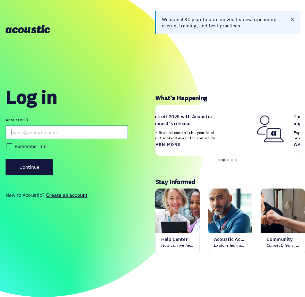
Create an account (67, 195)
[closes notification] (292, 19)
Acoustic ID (17, 120)
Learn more (165, 144)
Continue (29, 167)
